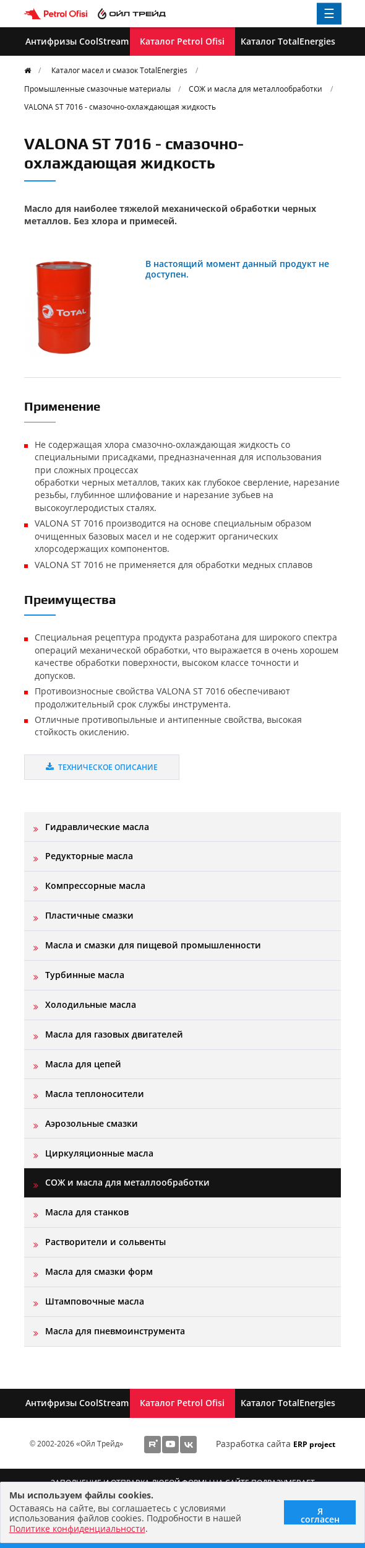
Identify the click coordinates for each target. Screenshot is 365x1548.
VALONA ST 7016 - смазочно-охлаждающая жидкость (120, 107)
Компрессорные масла (95, 885)
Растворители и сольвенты (105, 1242)
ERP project (314, 1444)
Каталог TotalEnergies (288, 41)
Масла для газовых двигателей (114, 1034)
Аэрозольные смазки (91, 1123)
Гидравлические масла (97, 827)
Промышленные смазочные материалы (97, 89)
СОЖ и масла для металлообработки (255, 89)
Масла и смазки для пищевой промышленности (153, 945)
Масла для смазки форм (99, 1271)
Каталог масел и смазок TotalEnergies (119, 70)
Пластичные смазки (89, 915)
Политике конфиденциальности (77, 1528)
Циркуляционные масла (99, 1153)
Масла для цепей (83, 1064)
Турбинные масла (84, 975)
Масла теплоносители (94, 1094)
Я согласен (320, 1514)
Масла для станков (87, 1212)
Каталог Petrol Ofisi (182, 41)
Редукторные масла (89, 856)
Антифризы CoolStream (77, 41)
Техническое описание (102, 767)
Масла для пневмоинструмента (115, 1331)
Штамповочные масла (94, 1301)
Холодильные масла (90, 1004)
